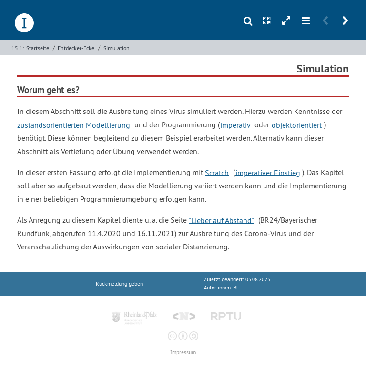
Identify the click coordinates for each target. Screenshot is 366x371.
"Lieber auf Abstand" (221, 220)
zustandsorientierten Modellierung (73, 124)
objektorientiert (297, 124)
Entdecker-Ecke (76, 48)
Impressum (183, 353)
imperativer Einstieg (267, 172)
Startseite (37, 48)
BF (236, 288)
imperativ (235, 124)
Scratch (217, 172)
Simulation (116, 48)
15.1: (17, 48)
